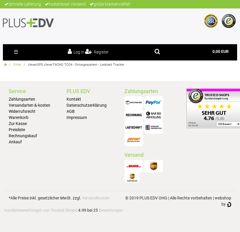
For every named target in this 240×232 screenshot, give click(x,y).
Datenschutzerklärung (87, 105)
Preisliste (17, 129)
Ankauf (15, 142)
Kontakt (74, 99)
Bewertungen (111, 210)
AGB (71, 111)
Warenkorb (18, 117)
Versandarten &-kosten (29, 105)
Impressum (77, 117)
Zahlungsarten (22, 99)
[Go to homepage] (5, 65)
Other (17, 65)
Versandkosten (95, 198)
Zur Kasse (18, 123)
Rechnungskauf (23, 135)
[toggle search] (157, 51)
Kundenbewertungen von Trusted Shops (40, 210)
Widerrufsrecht (22, 111)
